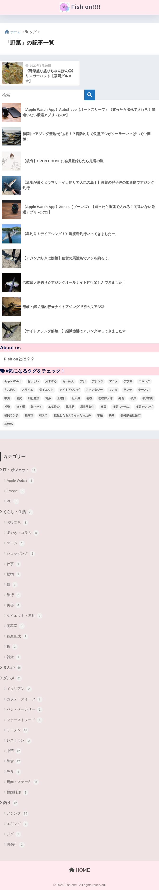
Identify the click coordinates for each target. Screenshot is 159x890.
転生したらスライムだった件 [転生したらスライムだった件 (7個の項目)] (72, 415)
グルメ (12, 678)
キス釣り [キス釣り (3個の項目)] (10, 389)
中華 (14, 751)
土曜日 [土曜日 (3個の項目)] (61, 398)
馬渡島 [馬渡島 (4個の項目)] (8, 424)
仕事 (14, 564)
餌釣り (16, 845)
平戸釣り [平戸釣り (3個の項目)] (148, 398)
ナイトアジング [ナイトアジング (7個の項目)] (70, 389)
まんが (12, 668)
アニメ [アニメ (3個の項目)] (113, 381)
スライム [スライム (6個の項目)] (27, 389)
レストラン (19, 741)
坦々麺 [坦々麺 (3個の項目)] (76, 398)
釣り (10, 803)
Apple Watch (20, 481)
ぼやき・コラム (23, 533)
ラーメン (17, 730)
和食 (14, 761)
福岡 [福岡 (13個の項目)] (103, 407)
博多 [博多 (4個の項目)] (48, 398)
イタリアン (19, 689)
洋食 (14, 772)
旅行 (14, 595)
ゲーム (16, 543)
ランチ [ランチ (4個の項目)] (127, 389)
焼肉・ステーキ (23, 782)
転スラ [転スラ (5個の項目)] (43, 415)
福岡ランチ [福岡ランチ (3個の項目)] (11, 415)
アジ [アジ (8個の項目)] (83, 381)
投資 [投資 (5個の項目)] (7, 407)
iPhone (16, 491)
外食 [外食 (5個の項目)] (121, 398)
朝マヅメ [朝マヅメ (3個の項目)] (36, 407)
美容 (14, 605)
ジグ (14, 834)
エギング (17, 824)
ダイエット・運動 (24, 616)
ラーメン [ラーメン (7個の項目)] (144, 389)
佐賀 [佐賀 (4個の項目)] (19, 398)
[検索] (89, 95)
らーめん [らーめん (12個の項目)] (68, 381)
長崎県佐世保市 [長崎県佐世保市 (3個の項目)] (130, 415)
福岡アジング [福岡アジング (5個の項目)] (144, 407)
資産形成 (17, 636)
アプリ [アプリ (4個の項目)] (128, 381)
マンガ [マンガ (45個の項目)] (113, 389)
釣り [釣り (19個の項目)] (111, 415)
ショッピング (21, 553)
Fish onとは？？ (19, 359)
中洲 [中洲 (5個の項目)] (7, 398)
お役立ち (17, 523)
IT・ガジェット (20, 470)
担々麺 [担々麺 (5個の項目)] (20, 407)
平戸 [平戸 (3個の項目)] (133, 398)
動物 (14, 574)
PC (13, 501)
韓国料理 (17, 792)
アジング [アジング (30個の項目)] (97, 381)
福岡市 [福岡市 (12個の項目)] (29, 415)
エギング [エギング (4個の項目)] (144, 381)
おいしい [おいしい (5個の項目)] (33, 381)
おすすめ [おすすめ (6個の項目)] (50, 381)
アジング (17, 813)
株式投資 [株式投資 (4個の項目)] (54, 407)
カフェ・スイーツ (24, 699)
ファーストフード (24, 720)
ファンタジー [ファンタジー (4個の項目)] (94, 389)
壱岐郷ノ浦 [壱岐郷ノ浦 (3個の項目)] (105, 398)
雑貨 (14, 657)
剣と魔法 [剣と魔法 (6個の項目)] (33, 398)
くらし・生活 (18, 512)
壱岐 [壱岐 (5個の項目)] (89, 398)
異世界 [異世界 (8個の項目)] (70, 407)
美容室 (16, 626)
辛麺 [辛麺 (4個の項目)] (100, 415)
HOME (79, 870)
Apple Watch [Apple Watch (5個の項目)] (12, 381)
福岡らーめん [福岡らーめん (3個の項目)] (121, 407)
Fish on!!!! (80, 7)
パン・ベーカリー (24, 710)
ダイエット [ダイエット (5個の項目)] (46, 389)
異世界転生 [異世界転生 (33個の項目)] (87, 407)
